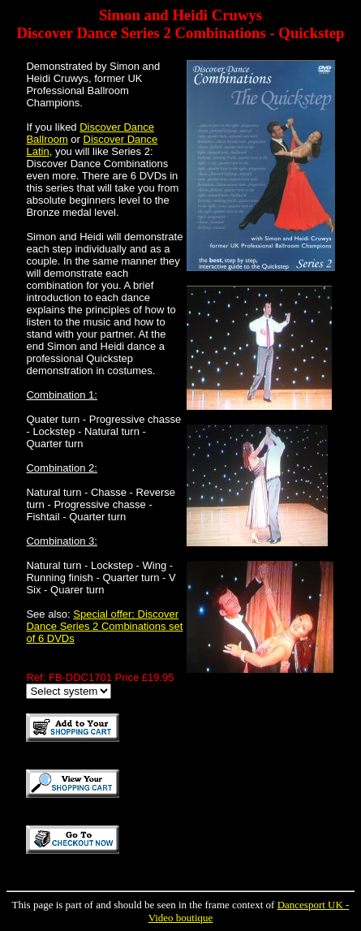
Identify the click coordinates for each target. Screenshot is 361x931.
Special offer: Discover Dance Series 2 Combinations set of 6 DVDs (104, 626)
